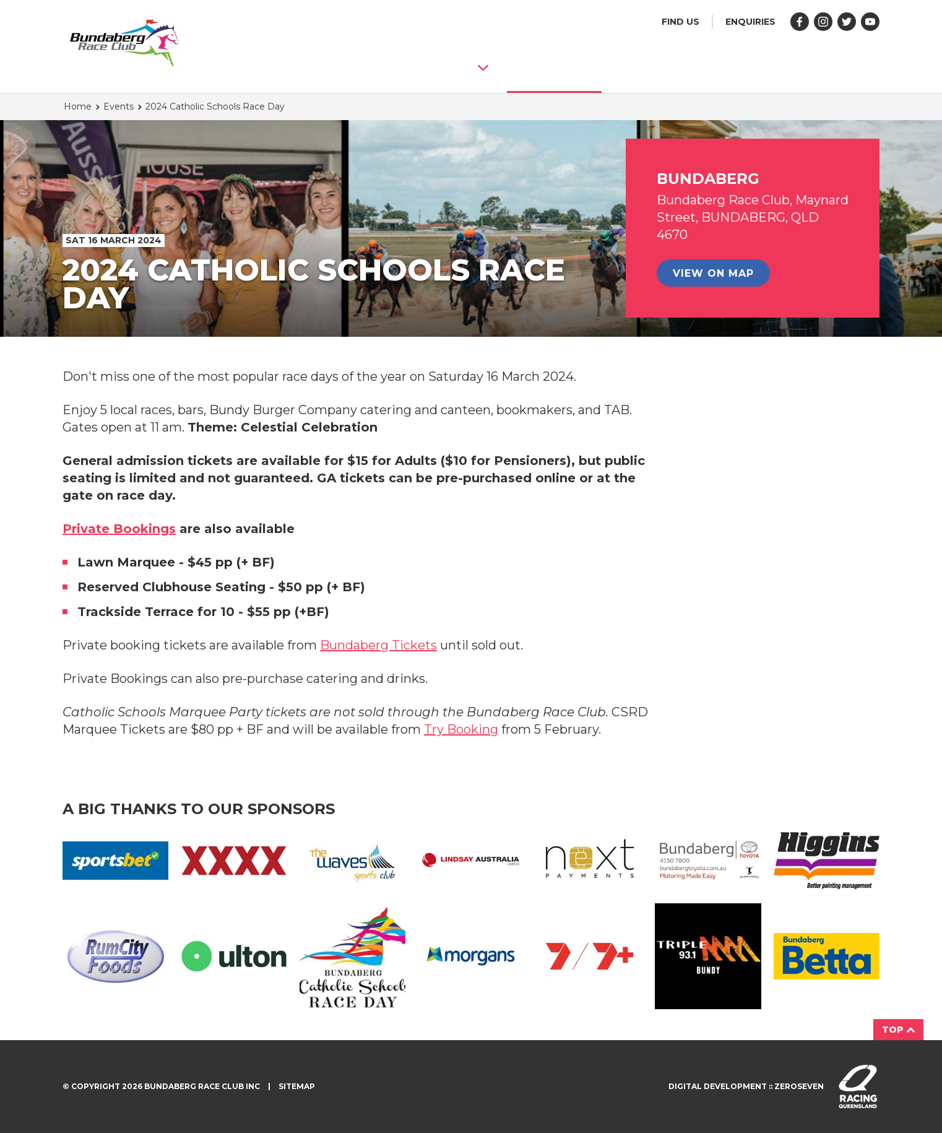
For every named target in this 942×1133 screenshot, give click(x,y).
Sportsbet (115, 860)
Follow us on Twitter (847, 22)
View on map (713, 273)
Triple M (708, 956)
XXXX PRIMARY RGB (234, 860)
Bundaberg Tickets (378, 645)
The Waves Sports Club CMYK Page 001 (352, 860)
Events (554, 66)
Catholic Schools (352, 956)
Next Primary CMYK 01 (589, 861)
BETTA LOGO (826, 956)
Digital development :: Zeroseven (746, 1086)
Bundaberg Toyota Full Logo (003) (708, 860)
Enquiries (750, 22)
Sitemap (297, 1086)
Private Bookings (119, 528)
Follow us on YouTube (870, 22)
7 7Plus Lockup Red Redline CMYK (589, 956)
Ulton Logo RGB (234, 956)
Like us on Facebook (800, 22)
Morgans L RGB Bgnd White (471, 956)
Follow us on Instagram (823, 22)
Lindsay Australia (471, 860)
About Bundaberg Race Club (360, 67)
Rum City (115, 956)
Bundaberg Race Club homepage (124, 43)
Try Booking (461, 729)
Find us (680, 22)
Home (78, 106)
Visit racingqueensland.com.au (857, 1086)
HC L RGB (826, 860)
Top (898, 1029)
